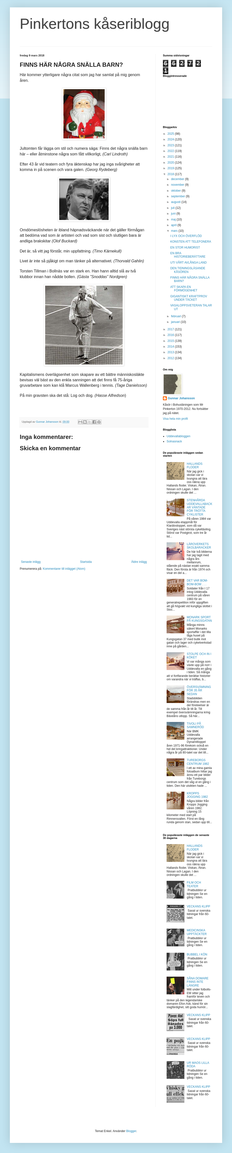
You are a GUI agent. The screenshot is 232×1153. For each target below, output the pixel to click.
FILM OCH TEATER (194, 884)
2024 (171, 139)
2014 (171, 346)
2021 (171, 156)
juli (173, 208)
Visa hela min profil (175, 418)
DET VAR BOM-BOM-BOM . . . (197, 582)
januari (176, 322)
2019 (171, 168)
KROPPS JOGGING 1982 (197, 795)
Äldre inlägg (139, 562)
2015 (171, 341)
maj (174, 219)
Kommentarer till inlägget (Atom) (64, 568)
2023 (171, 145)
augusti (176, 202)
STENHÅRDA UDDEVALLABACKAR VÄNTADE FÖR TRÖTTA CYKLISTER (199, 507)
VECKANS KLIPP (198, 906)
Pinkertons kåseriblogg (95, 24)
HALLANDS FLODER (194, 465)
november (178, 184)
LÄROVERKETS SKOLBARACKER (199, 545)
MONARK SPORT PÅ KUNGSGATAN (199, 619)
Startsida (86, 562)
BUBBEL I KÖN (197, 954)
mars (174, 231)
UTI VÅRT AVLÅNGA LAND (188, 262)
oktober (176, 190)
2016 (171, 335)
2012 (171, 358)
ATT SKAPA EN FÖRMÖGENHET (183, 288)
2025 (171, 133)
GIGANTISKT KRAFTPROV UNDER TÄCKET (188, 298)
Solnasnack (174, 441)
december (178, 179)
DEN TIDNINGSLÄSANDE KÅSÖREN (187, 270)
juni (173, 213)
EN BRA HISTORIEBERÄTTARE (188, 254)
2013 (171, 352)
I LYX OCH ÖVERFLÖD (186, 236)
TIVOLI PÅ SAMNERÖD (195, 725)
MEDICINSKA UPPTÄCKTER (197, 932)
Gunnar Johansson (181, 398)
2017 (171, 329)
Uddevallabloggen (178, 436)
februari (176, 316)
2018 (171, 174)
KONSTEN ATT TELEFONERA (190, 241)
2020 (171, 162)
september (178, 196)
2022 (171, 151)
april (174, 225)
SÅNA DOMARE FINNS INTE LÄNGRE (198, 982)
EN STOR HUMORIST (185, 247)
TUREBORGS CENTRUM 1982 (198, 761)
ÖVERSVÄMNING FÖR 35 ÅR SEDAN (199, 690)
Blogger (131, 1131)
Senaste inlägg (30, 562)
